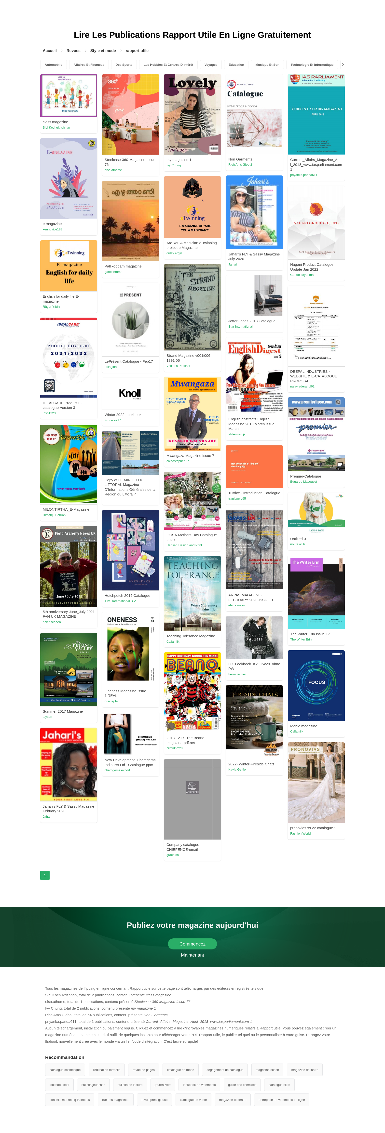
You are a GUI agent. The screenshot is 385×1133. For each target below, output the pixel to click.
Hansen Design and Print (184, 545)
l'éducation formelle (107, 1070)
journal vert (163, 1085)
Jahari (232, 264)
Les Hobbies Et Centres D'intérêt (168, 65)
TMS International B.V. (121, 601)
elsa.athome (113, 170)
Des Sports (124, 65)
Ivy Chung (173, 165)
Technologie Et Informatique (312, 65)
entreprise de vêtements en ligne (282, 1100)
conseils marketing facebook (70, 1100)
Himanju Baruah (54, 515)
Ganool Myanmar (302, 275)
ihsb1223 (49, 413)
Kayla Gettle (237, 769)
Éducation (236, 65)
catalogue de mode (180, 1070)
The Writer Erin (301, 639)
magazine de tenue (233, 1100)
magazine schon (267, 1070)
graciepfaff (112, 701)
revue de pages (144, 1070)
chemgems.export (117, 770)
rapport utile (137, 51)
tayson (47, 717)
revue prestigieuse (154, 1100)
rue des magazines (115, 1100)
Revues (74, 51)
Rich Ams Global (240, 164)
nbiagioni (111, 367)
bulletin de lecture (130, 1085)
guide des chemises (242, 1085)
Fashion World (300, 833)
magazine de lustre (304, 1070)
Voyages (211, 65)
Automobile (53, 65)
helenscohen (52, 622)
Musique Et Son (267, 65)
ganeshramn (113, 272)
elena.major (236, 605)
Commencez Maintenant (192, 945)
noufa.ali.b (297, 544)
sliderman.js (236, 434)
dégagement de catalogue (224, 1070)
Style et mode (103, 51)
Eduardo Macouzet (303, 481)
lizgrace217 (113, 420)
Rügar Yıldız (51, 306)
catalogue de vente (193, 1100)
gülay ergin (174, 253)
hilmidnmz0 (174, 748)
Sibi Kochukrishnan (56, 127)
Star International (240, 326)
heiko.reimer (237, 674)
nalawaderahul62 (302, 386)
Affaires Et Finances (89, 65)
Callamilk (172, 641)
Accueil (50, 51)
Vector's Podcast (178, 366)
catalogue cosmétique (65, 1070)
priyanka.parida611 (303, 175)
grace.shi (172, 855)
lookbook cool (59, 1085)
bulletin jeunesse (93, 1085)
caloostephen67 (177, 461)
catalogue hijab (279, 1085)
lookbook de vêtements (199, 1085)
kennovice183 (52, 229)
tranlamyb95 (237, 498)
